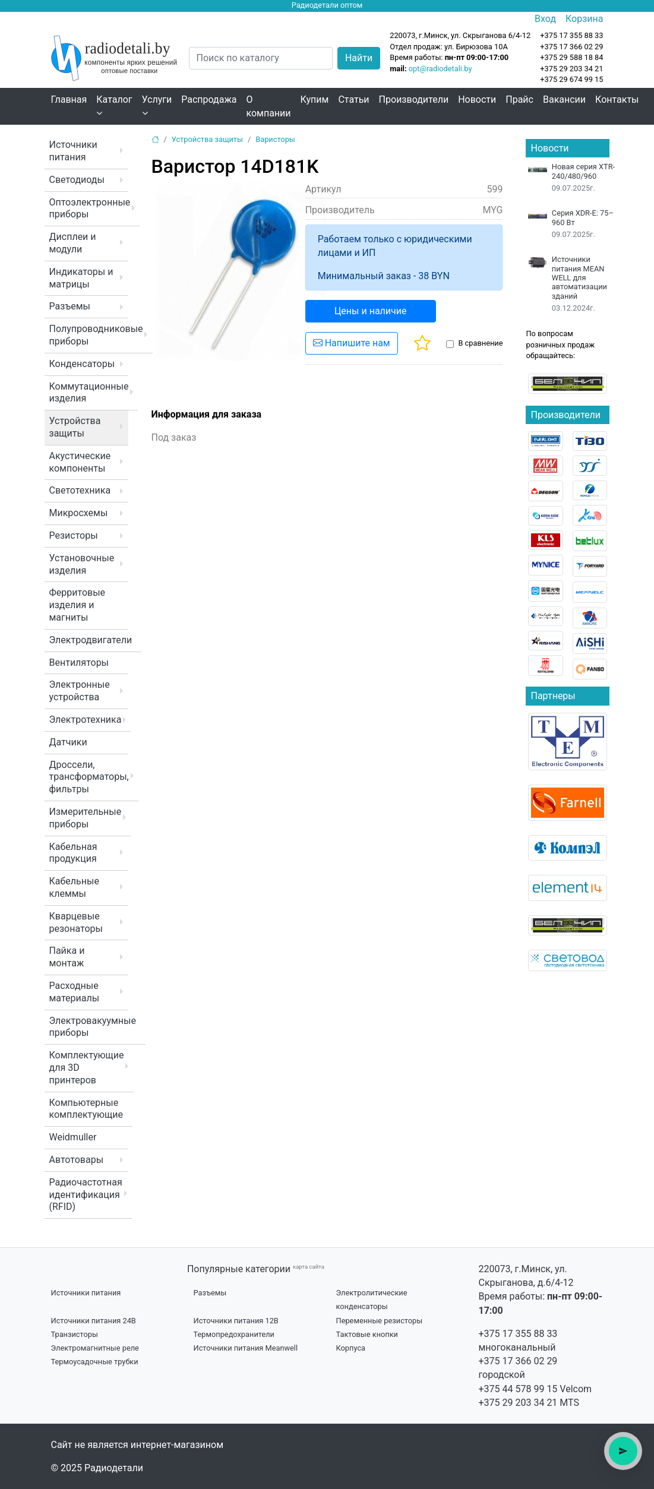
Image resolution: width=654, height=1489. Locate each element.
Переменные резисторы (379, 1320)
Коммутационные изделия (89, 392)
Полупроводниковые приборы (96, 335)
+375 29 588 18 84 (571, 57)
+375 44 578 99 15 (518, 1389)
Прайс (519, 99)
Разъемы (70, 306)
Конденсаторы (82, 363)
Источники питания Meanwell (246, 1347)
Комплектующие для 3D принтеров (86, 1067)
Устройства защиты (75, 427)
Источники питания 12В (236, 1320)
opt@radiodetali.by (440, 68)
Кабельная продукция (73, 853)
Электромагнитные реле (95, 1347)
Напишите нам (351, 343)
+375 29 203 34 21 (571, 68)
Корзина (584, 18)
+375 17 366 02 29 (518, 1361)
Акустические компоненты (80, 462)
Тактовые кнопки (367, 1334)
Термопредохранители (234, 1334)
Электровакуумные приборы (92, 1027)
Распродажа (208, 99)
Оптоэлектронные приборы (90, 208)
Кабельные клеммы (74, 887)
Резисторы (73, 535)
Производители (414, 99)
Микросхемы (78, 513)
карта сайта (308, 1266)
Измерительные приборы (85, 818)
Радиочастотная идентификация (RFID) (85, 1195)
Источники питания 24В (93, 1320)
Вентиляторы (79, 662)
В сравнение (480, 343)
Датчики (68, 742)
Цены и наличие (370, 311)
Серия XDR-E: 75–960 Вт (583, 217)
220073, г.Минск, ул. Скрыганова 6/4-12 (460, 35)
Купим (315, 99)
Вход (545, 18)
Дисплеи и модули (72, 243)
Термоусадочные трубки (94, 1361)
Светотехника (80, 490)
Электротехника (85, 719)
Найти (358, 58)
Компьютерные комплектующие (86, 1109)
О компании (268, 106)
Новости (477, 99)
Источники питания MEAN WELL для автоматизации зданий (579, 277)
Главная (69, 99)
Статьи (353, 99)
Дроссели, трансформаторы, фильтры (89, 777)
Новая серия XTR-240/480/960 (583, 171)
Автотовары (76, 1159)
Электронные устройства (79, 691)
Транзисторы (74, 1334)
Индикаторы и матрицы (81, 278)
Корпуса (351, 1347)
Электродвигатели (90, 640)
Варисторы (275, 139)
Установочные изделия (82, 564)
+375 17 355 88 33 (518, 1333)
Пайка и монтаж (67, 957)
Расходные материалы (74, 992)
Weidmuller (73, 1137)
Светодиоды (77, 179)
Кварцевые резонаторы (76, 922)
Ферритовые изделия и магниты (77, 605)
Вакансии (564, 99)
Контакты (617, 99)
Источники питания (73, 151)
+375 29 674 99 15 (571, 79)
